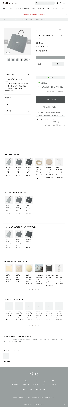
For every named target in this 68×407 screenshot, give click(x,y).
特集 (48, 8)
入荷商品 (26, 8)
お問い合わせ (53, 382)
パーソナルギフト (8, 341)
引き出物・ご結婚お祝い (32, 339)
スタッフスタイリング (38, 8)
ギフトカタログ (8, 339)
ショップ (54, 8)
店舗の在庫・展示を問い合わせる (51, 114)
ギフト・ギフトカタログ (13, 19)
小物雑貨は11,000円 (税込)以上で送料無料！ (34, 14)
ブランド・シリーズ (15, 8)
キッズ (48, 339)
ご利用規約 (27, 397)
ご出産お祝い (42, 339)
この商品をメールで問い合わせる (54, 125)
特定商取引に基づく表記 (37, 397)
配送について (26, 382)
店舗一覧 (35, 382)
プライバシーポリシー (50, 397)
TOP (4, 19)
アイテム (4, 8)
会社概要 (15, 397)
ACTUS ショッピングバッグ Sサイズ (38, 19)
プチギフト (54, 339)
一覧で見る (7, 361)
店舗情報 (21, 397)
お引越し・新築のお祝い (19, 339)
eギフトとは (60, 91)
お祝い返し (61, 339)
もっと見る (62, 8)
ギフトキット (24, 19)
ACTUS (44, 30)
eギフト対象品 (17, 341)
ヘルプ (43, 382)
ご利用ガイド (15, 382)
